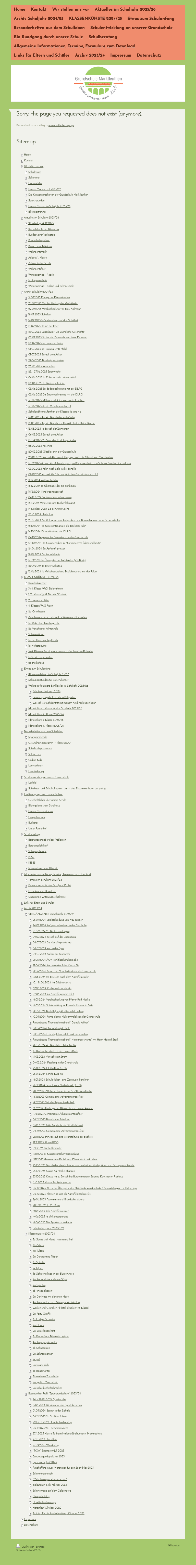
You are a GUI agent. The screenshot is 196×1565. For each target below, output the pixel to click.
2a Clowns (38, 1325)
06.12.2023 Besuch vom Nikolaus (51, 1119)
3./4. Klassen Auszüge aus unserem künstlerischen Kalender (60, 651)
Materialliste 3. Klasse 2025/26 (46, 720)
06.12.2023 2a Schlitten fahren (50, 1416)
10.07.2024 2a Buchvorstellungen (51, 931)
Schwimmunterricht (43, 1473)
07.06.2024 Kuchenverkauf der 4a (52, 988)
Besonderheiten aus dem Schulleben (43, 731)
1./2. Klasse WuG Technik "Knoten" (47, 594)
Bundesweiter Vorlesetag (41, 235)
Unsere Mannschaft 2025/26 (44, 189)
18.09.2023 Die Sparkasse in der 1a (52, 1222)
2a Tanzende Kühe (38, 600)
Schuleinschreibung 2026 (46, 691)
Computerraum (36, 817)
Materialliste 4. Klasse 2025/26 (46, 726)
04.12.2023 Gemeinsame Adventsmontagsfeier (58, 1131)
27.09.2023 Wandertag (46, 1445)
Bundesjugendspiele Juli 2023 (49, 1456)
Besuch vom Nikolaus (40, 246)
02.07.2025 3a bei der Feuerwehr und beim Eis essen (57, 337)
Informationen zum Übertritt (43, 868)
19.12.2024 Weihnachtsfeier (43, 480)
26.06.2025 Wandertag (41, 366)
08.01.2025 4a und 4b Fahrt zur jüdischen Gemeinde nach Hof (63, 474)
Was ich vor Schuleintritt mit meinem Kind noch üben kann (64, 703)
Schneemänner (36, 634)
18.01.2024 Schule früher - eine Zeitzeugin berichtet (61, 1080)
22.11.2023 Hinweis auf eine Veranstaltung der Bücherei (63, 1137)
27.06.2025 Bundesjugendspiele (46, 360)
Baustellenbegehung (39, 240)
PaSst (31, 857)
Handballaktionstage (44, 1502)
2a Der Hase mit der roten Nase (51, 1296)
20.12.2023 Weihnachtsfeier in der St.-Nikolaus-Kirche (62, 1091)
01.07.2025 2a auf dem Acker (45, 354)
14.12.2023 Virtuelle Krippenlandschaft (54, 1102)
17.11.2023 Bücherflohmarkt (47, 1148)
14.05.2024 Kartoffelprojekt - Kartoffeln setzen (58, 1011)
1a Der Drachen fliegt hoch (43, 640)
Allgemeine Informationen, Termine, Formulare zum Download (57, 874)
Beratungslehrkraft (38, 845)
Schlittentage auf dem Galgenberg (52, 1491)
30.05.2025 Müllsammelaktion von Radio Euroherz (56, 400)
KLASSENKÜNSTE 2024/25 (41, 577)
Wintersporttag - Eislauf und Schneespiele (51, 286)
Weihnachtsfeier (36, 269)
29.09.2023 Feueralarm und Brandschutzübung (58, 1199)
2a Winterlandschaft (44, 1331)
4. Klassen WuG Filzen (40, 606)
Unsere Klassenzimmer (40, 811)
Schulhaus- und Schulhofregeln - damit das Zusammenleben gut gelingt (67, 788)
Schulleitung (34, 172)
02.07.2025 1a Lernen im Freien (45, 343)
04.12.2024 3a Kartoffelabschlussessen (49, 497)
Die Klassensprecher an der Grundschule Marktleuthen (58, 195)
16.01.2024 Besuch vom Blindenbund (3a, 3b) (57, 1085)
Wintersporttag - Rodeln (41, 275)
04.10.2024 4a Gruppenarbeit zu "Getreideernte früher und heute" (64, 543)
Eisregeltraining (41, 1496)
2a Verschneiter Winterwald (43, 628)
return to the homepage (61, 125)
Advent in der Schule (39, 263)
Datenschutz (31, 1525)
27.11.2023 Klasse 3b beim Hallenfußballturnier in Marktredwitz (67, 1433)
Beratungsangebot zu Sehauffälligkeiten (54, 697)
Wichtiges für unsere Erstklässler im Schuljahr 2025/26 (58, 686)
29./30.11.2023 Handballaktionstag (52, 1422)
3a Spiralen (39, 1262)
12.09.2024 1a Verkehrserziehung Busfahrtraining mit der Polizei (62, 571)
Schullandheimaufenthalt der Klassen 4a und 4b (54, 412)
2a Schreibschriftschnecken (47, 1388)
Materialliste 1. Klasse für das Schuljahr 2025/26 (55, 708)
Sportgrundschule (37, 737)
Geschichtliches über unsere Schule (47, 800)
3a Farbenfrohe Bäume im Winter (51, 1336)
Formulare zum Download (42, 891)
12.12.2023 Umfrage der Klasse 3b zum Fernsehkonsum (63, 1108)
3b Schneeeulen (41, 1348)
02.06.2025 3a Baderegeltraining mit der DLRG (55, 389)
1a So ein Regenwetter (40, 657)
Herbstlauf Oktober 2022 (47, 1508)
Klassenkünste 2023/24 (41, 1234)
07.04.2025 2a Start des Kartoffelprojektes (52, 440)
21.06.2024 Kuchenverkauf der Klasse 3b (56, 965)
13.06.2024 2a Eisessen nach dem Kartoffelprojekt (61, 977)
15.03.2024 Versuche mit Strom (50, 1057)
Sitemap (40, 1547)
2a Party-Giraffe (42, 1314)
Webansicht (174, 1546)
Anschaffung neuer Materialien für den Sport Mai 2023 (63, 1468)
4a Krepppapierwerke (45, 1342)
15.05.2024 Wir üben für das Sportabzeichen (57, 1405)
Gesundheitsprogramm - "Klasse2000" (49, 743)
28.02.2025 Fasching (40, 446)
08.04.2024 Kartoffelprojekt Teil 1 (51, 1028)
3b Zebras (38, 1245)
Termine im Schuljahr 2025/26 (45, 880)
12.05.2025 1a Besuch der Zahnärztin (48, 429)
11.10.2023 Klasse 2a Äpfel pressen (52, 1182)
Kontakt (28, 160)
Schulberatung (32, 834)
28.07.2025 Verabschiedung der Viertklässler (53, 303)
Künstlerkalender (37, 583)
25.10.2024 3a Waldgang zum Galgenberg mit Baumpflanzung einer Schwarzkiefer (74, 520)
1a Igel (36, 1359)
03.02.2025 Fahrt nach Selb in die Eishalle (52, 469)
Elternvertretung (37, 212)
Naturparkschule (37, 280)
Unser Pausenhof (37, 828)
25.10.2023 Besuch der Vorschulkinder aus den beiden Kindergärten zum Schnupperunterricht (83, 1165)
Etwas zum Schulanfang (37, 669)
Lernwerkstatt (35, 765)
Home (27, 154)
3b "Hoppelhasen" (43, 1291)
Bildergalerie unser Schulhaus (44, 805)
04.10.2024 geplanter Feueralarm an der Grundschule (58, 537)
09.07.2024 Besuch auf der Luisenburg (54, 937)
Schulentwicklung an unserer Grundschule (46, 777)
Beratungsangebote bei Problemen (47, 840)
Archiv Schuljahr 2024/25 (38, 292)
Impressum (30, 1519)
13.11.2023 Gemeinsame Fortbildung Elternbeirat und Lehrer (65, 1159)
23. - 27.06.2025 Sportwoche (44, 371)
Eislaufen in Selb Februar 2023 (50, 1485)
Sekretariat (34, 177)
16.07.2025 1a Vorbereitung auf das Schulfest (53, 320)
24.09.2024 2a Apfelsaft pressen (46, 548)
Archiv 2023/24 (33, 908)
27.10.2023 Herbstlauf (45, 1439)
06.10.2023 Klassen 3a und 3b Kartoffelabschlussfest (62, 1194)
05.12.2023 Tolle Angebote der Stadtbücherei (58, 1125)
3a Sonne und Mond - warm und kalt (53, 1239)
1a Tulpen (38, 1268)
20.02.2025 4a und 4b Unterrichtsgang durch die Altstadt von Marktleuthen (70, 457)
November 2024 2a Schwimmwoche (48, 509)
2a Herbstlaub (36, 663)
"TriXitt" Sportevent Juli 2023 (48, 1450)
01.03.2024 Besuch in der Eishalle (51, 1410)
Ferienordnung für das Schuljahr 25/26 (49, 885)
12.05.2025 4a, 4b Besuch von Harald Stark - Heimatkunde (61, 423)
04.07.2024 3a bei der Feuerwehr (51, 954)
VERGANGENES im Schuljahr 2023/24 (51, 914)
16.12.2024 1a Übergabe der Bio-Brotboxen (52, 486)
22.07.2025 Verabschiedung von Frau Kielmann (54, 309)
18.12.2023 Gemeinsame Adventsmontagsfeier (58, 1097)
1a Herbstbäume (37, 646)
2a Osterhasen (36, 611)
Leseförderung (36, 771)
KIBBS (31, 863)
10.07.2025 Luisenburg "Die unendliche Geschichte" (56, 332)
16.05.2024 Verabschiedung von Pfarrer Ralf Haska (61, 999)
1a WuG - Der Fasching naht (43, 623)
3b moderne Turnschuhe (45, 1376)
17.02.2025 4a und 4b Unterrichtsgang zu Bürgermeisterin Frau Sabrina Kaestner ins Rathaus (79, 463)
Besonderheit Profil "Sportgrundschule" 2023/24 (54, 1393)
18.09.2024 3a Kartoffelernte (44, 554)
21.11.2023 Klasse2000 (45, 1142)
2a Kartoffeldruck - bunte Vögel (50, 1279)
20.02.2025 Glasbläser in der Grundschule (52, 452)
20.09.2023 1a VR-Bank (46, 1205)
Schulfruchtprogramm (40, 748)
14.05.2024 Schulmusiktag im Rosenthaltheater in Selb (63, 1005)
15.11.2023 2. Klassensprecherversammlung (56, 1154)
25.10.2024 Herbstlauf (40, 514)
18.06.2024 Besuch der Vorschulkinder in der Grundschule (64, 971)
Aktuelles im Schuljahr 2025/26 (41, 217)
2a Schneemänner (43, 1354)
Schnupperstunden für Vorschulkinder (48, 680)
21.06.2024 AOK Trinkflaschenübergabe (55, 960)
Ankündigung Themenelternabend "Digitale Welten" (61, 1022)
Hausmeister (35, 183)
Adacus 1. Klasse (37, 257)
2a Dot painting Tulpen (45, 1256)
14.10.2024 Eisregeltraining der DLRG (49, 531)
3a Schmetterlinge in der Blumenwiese (53, 1274)
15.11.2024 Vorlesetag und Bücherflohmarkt (51, 503)
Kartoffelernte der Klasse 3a (43, 229)
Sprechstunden (36, 200)
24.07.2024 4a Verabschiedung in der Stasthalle (60, 925)
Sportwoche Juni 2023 (45, 1462)
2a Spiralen (39, 1285)
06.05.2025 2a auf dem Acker (45, 434)
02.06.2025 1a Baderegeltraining (46, 383)
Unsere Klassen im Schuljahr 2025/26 (49, 206)
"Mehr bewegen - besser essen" (50, 1479)
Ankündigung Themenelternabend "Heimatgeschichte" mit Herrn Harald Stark (75, 1039)
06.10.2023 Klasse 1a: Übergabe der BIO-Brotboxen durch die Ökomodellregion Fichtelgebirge (85, 1188)
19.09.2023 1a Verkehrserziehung (50, 1216)
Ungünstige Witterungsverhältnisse (47, 897)
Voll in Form (34, 754)
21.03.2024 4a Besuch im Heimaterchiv (54, 1045)
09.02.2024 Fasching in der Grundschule (55, 1062)
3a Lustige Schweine (44, 1319)
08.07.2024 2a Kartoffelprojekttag (52, 942)
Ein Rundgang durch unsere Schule (43, 794)
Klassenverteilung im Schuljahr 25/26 (48, 674)
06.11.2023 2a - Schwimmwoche (50, 1428)
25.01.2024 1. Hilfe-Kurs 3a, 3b (50, 1068)
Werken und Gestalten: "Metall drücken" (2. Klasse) (61, 1308)
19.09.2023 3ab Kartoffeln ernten (51, 1211)
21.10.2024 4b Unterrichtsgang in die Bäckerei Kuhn (57, 526)
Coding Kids (35, 760)
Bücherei (33, 823)
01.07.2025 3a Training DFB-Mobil (47, 349)
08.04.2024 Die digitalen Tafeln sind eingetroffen (60, 1034)
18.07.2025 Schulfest (39, 314)
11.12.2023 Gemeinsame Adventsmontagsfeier (57, 1114)
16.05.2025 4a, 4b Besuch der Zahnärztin (51, 417)
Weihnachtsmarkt (37, 252)
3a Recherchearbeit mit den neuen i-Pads (55, 1051)
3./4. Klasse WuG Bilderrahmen (45, 588)
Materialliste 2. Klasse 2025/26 (46, 714)
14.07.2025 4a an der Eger (43, 326)
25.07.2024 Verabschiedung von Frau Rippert (58, 920)
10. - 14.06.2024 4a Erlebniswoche (52, 982)
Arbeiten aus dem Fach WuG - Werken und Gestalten (57, 617)
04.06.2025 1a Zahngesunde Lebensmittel (52, 377)
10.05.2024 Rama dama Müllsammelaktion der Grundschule (66, 1017)
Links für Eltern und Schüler (39, 903)
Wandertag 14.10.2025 (41, 223)
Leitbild (32, 782)
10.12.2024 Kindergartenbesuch (45, 492)
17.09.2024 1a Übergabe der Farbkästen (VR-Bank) (56, 560)
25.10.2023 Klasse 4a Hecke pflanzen (54, 1171)
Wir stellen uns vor (33, 166)
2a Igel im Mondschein (45, 1382)
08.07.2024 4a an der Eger (48, 948)
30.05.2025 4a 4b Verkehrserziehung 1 (49, 406)
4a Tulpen (38, 1251)
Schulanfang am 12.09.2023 (48, 1228)
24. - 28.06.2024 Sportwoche (49, 1399)
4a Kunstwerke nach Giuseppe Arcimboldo (56, 1302)
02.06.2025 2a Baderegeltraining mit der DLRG (55, 394)
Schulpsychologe (37, 851)
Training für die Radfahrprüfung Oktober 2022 (58, 1513)
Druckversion (25, 1547)
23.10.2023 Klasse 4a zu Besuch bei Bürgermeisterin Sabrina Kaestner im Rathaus (78, 1176)
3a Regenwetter (41, 1371)
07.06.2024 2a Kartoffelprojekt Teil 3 (53, 994)
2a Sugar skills (41, 1365)
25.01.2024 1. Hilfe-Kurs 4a (48, 1074)
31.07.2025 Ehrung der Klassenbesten (49, 297)
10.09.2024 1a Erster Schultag (45, 566)
